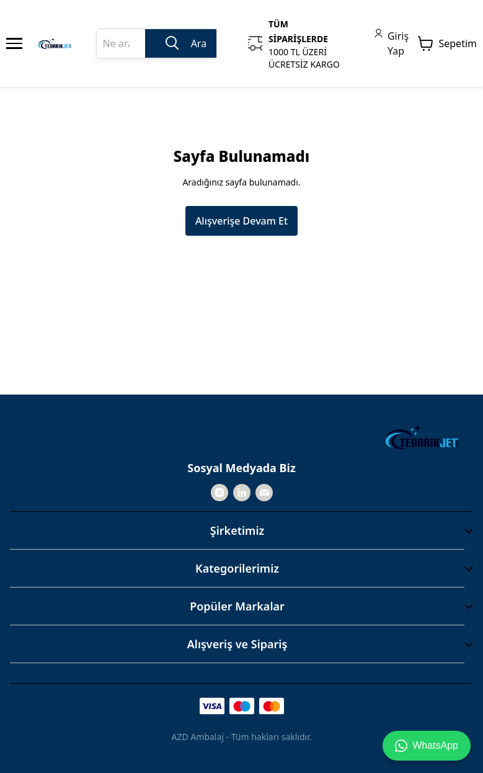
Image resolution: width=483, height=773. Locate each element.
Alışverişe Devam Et (241, 221)
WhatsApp (426, 745)
